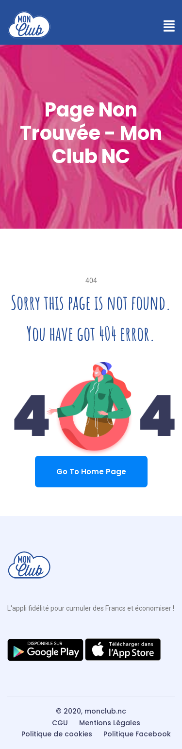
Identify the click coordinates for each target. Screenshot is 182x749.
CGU (60, 723)
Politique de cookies (56, 734)
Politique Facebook (137, 734)
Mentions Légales (109, 723)
